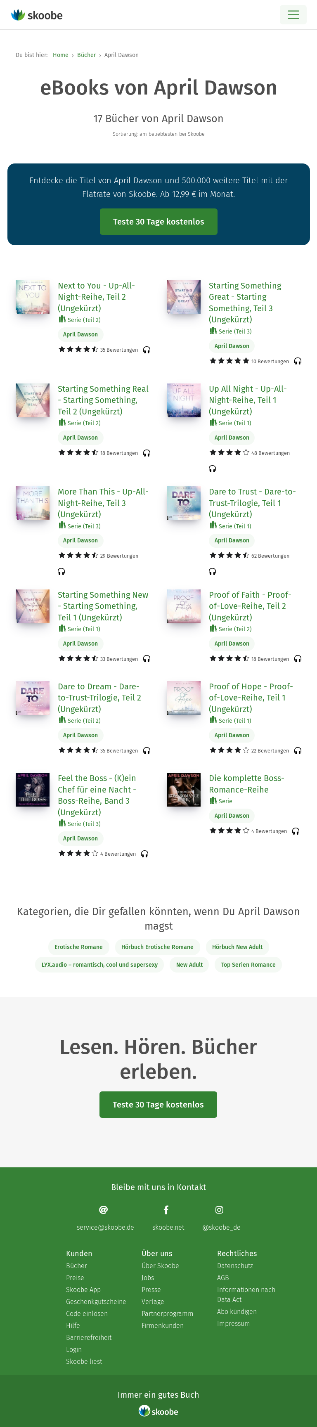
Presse (151, 1290)
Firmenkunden (163, 1326)
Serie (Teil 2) (80, 320)
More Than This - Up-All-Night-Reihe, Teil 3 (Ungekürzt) (103, 503)
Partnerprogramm (168, 1314)
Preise (75, 1278)
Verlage (153, 1302)
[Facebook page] (168, 1218)
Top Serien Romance (248, 964)
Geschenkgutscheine (95, 1302)
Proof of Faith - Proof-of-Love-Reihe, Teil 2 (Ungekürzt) (250, 606)
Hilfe (73, 1326)
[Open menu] (293, 14)
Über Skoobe (160, 1266)
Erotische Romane (78, 947)
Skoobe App (83, 1290)
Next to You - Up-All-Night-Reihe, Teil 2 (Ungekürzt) (96, 297)
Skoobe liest (84, 1361)
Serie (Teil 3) (231, 331)
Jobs (148, 1278)
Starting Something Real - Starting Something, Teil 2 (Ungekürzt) (103, 400)
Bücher (86, 55)
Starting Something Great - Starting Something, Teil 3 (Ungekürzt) (245, 303)
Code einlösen (87, 1314)
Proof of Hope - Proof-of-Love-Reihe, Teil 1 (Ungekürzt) (251, 698)
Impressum (233, 1324)
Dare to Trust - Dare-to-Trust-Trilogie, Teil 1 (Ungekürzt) (252, 503)
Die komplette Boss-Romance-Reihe (246, 784)
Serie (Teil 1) (230, 423)
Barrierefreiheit (88, 1338)
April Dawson (80, 334)
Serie (221, 801)
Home (61, 55)
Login (74, 1350)
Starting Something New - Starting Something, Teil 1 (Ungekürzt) (103, 606)
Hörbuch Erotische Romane (157, 947)
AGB (223, 1278)
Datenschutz (235, 1266)
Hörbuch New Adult (237, 947)
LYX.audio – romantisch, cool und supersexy (100, 964)
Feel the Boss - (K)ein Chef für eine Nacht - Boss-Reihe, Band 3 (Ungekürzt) (97, 795)
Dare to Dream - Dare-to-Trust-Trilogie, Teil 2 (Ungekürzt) (99, 698)
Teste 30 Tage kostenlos (158, 222)
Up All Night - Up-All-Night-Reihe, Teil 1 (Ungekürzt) (248, 400)
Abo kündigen (237, 1312)
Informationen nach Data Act (246, 1295)
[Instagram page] (221, 1218)
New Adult (189, 964)
